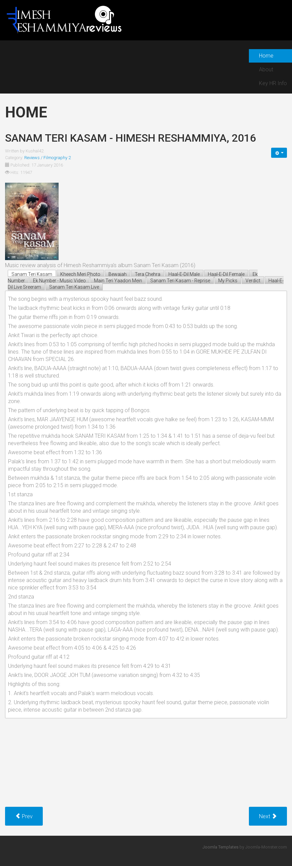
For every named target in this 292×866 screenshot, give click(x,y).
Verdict (253, 280)
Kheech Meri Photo (80, 274)
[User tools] (279, 153)
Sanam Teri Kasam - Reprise (180, 280)
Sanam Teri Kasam (31, 274)
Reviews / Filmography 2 (47, 157)
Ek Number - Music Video (59, 280)
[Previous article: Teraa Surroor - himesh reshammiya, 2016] (24, 816)
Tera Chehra (147, 274)
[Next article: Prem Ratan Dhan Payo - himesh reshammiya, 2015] (268, 816)
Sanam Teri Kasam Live (74, 287)
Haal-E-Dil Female (226, 274)
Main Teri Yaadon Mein (118, 280)
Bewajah (117, 274)
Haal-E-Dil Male (184, 274)
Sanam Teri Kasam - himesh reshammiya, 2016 (130, 138)
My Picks (227, 280)
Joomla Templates (220, 847)
